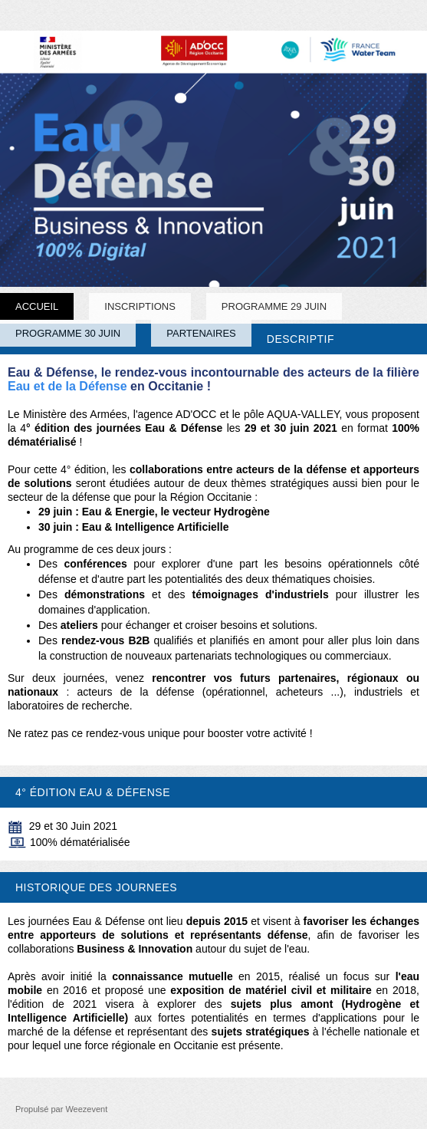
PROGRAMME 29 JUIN (274, 306)
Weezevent (86, 1109)
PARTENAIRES (201, 333)
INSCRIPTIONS (139, 306)
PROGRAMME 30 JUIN (67, 333)
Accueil (36, 306)
